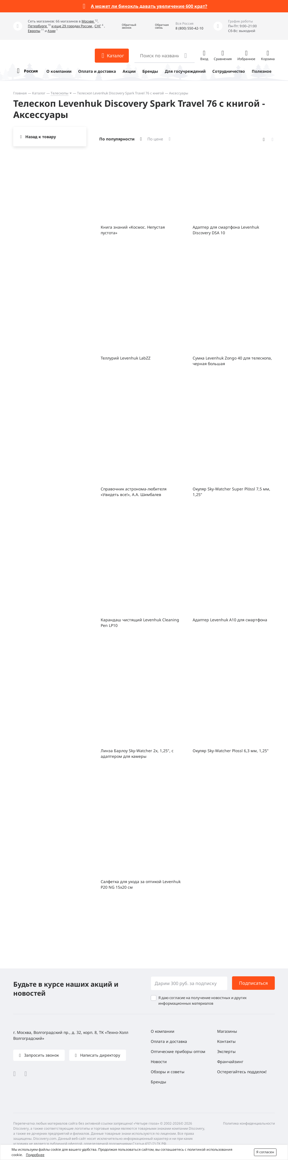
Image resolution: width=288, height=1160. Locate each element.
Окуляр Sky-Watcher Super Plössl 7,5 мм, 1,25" (231, 491)
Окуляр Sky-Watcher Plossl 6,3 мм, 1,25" (231, 750)
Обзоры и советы (167, 1071)
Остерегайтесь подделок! (242, 1071)
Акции (129, 71)
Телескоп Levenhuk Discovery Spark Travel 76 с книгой (120, 93)
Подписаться (253, 983)
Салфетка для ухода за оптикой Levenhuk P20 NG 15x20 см (141, 884)
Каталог (38, 93)
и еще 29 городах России (72, 26)
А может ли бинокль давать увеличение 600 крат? (149, 6)
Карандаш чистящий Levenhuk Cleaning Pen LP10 (140, 622)
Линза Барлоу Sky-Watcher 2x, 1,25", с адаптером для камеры (137, 753)
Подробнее (35, 1154)
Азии (51, 30)
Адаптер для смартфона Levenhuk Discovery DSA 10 (226, 229)
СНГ (97, 26)
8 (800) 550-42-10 (189, 28)
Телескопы (59, 93)
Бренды (150, 71)
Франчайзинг (230, 1061)
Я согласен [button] (265, 1152)
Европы (34, 30)
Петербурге (38, 26)
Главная (20, 93)
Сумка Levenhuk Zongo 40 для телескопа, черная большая (232, 360)
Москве (88, 21)
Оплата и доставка (97, 71)
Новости (159, 1061)
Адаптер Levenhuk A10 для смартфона (230, 619)
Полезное (261, 71)
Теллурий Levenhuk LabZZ (125, 358)
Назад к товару (40, 136)
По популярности (116, 139)
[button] (125, 26)
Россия (31, 71)
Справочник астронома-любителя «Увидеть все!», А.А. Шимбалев (133, 491)
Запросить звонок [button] (41, 1055)
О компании (58, 71)
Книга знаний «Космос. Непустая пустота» (133, 229)
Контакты (226, 1041)
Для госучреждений (185, 71)
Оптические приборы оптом (178, 1051)
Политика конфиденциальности (249, 1123)
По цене (155, 139)
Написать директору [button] (99, 1055)
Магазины (227, 1031)
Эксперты (226, 1051)
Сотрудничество (228, 71)
